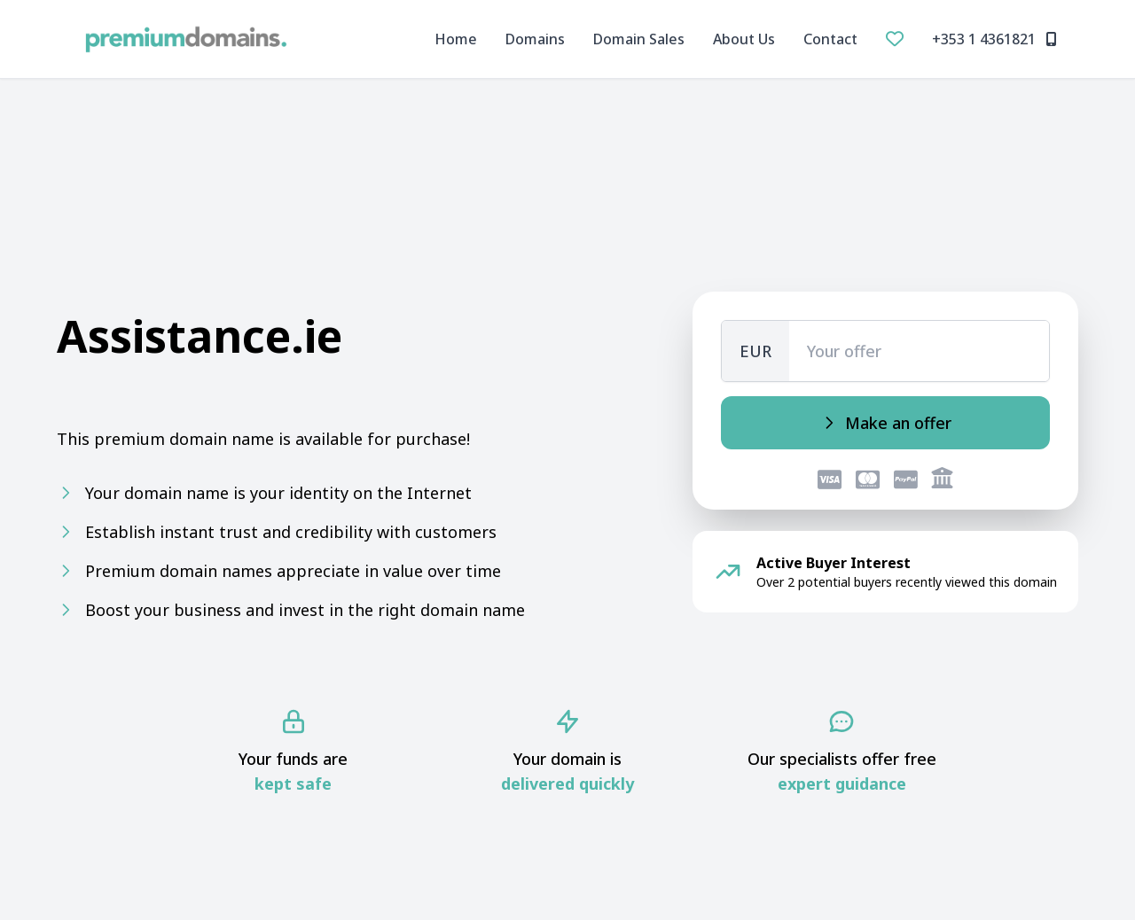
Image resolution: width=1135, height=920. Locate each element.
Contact (830, 39)
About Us (744, 39)
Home (455, 39)
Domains (535, 39)
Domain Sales (639, 39)
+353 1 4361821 (994, 39)
